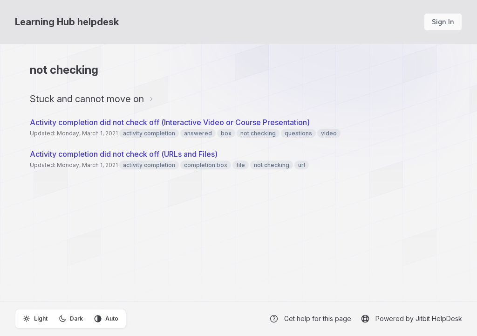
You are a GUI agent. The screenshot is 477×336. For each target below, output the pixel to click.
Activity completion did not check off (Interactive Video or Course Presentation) (170, 122)
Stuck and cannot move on (87, 99)
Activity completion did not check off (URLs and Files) (124, 154)
